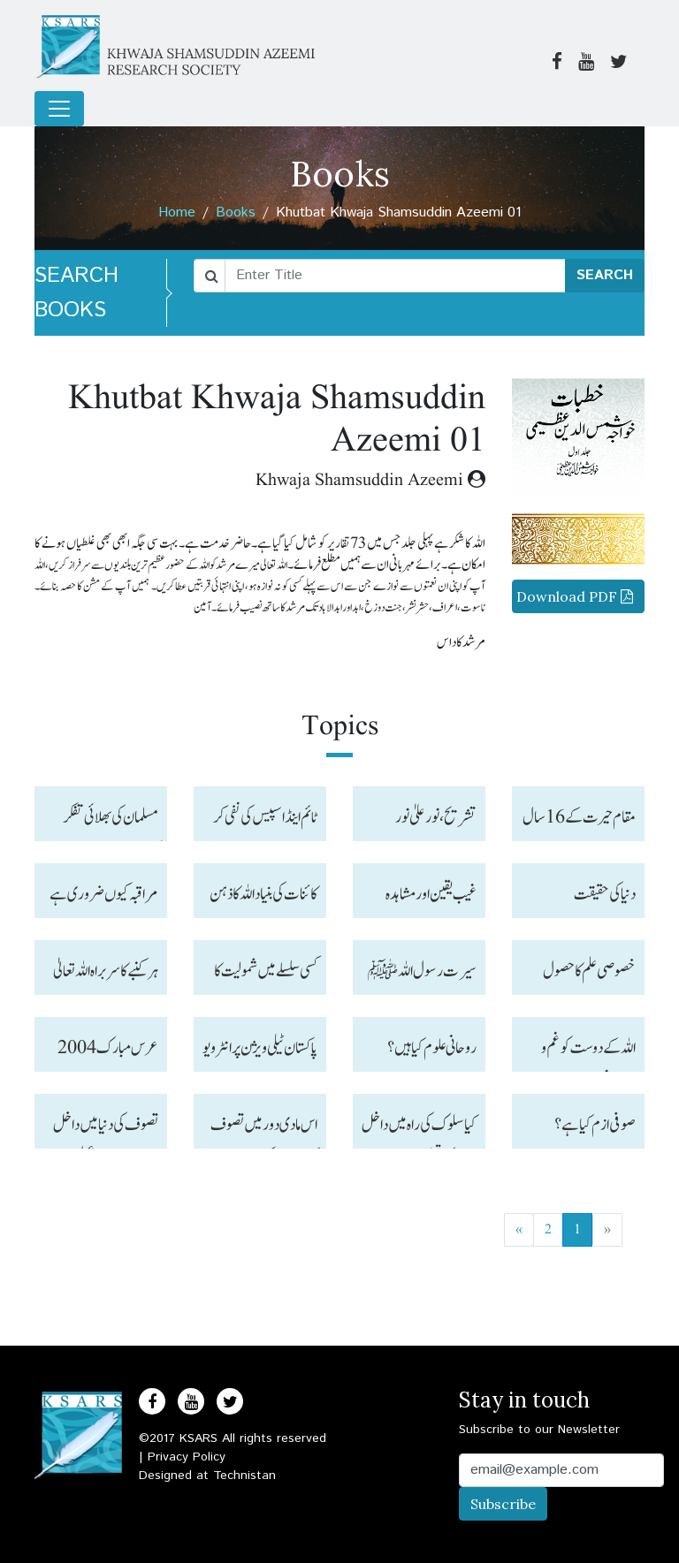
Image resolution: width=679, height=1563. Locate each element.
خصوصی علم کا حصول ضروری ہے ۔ (589, 976)
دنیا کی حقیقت (605, 894)
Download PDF (574, 596)
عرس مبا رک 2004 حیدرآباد (107, 1053)
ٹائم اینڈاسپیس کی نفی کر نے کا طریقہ (265, 822)
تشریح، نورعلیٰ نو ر (436, 817)
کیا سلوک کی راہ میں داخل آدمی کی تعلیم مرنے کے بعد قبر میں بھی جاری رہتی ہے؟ (419, 1130)
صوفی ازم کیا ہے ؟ (595, 1125)
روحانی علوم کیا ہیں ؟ (432, 1048)
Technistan (244, 1475)
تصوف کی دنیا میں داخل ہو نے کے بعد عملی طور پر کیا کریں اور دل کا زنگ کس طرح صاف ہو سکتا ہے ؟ (102, 1130)
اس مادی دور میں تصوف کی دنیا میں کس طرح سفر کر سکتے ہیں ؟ (263, 1130)
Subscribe (503, 1504)
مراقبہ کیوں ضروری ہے (104, 894)
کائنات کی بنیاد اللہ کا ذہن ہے (263, 899)
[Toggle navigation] (59, 108)
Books (236, 212)
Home (176, 212)
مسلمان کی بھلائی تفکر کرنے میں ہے (110, 822)
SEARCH (604, 275)
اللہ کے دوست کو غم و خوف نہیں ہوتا (588, 1053)
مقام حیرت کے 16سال (579, 817)
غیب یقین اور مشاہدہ (431, 894)
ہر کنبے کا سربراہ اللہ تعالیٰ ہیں (105, 976)
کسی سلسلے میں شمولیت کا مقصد (265, 976)
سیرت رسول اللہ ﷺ (422, 971)
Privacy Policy (186, 1457)
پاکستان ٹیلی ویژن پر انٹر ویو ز (259, 1053)
